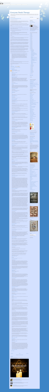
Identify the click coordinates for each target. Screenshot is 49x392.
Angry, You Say (31, 168)
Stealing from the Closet (32, 112)
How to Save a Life (31, 82)
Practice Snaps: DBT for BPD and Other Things (34, 84)
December (32, 49)
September (32, 65)
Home (19, 353)
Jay (12, 84)
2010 (31, 46)
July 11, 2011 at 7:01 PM (14, 277)
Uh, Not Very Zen (31, 87)
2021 (31, 37)
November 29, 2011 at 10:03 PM (15, 286)
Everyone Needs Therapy (20, 12)
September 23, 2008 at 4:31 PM (15, 164)
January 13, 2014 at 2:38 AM (14, 349)
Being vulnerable (31, 95)
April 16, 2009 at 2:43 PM (14, 210)
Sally (12, 257)
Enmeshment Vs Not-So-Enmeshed (33, 175)
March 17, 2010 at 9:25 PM (14, 236)
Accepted (31, 93)
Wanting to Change (31, 21)
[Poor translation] (2, 3)
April (31, 69)
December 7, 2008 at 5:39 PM (14, 188)
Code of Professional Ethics (32, 22)
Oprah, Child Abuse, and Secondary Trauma (34, 181)
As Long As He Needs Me (32, 134)
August (31, 66)
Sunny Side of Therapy (32, 113)
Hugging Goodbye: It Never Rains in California (34, 102)
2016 (31, 41)
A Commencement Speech (32, 165)
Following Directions (32, 81)
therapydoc (13, 92)
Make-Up (31, 105)
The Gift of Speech (31, 115)
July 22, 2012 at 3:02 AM (14, 294)
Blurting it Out (31, 96)
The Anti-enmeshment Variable (33, 114)
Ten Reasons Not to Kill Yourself (33, 86)
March (31, 70)
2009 (31, 47)
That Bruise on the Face (32, 183)
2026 (31, 33)
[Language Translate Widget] (33, 234)
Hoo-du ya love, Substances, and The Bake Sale (34, 59)
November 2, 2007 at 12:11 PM (14, 83)
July (31, 67)
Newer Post (12, 353)
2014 (31, 43)
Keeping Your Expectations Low (33, 103)
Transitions (11, 356)
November (32, 50)
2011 (31, 45)
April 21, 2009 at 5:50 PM (14, 223)
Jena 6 (30, 180)
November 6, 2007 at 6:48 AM (14, 127)
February (32, 71)
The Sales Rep (31, 117)
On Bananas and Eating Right (32, 106)
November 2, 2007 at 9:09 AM (14, 72)
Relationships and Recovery (32, 85)
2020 (31, 38)
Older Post (27, 353)
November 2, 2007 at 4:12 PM (14, 91)
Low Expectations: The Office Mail (33, 104)
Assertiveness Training (32, 94)
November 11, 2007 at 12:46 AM (15, 139)
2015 (31, 42)
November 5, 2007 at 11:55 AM (14, 111)
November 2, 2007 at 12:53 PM (14, 88)
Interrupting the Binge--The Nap (34, 54)
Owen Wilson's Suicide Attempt (33, 182)
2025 (31, 34)
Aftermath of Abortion (32, 167)
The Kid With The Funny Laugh (33, 185)
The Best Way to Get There (32, 184)
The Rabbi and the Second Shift (33, 116)
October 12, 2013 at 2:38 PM (14, 337)
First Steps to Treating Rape (32, 80)
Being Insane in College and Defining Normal (34, 169)
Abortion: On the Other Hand (32, 166)
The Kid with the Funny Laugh (33, 53)
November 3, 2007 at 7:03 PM (14, 98)
